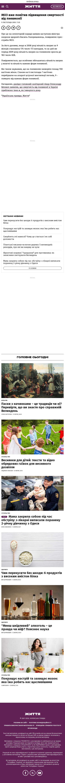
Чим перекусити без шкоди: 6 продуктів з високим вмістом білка (32, 221)
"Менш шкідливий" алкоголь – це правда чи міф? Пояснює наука (26, 627)
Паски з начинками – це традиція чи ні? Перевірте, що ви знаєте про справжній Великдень (31, 407)
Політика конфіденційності (40, 722)
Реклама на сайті (20, 722)
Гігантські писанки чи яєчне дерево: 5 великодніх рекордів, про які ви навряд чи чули (27, 245)
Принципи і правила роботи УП (48, 725)
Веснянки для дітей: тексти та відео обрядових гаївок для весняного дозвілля (28, 463)
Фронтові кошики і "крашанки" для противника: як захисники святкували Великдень (28, 254)
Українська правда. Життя (15, 95)
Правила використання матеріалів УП (19, 725)
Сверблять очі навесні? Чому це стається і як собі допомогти (27, 237)
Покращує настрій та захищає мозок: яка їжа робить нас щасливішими (31, 229)
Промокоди (32, 728)
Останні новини (13, 216)
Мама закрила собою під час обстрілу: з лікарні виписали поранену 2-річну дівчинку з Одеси (31, 262)
